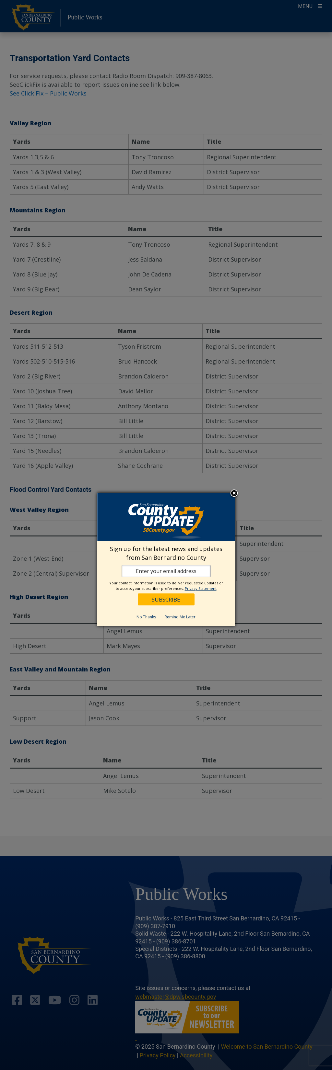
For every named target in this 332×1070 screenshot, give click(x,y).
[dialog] (166, 559)
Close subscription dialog (234, 494)
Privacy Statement (201, 588)
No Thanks (146, 617)
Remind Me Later (180, 617)
